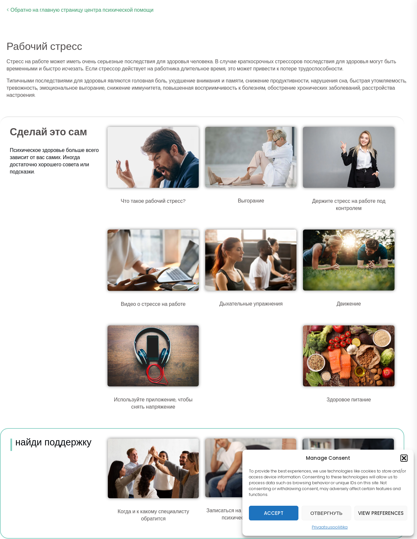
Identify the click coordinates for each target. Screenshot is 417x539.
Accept (273, 513)
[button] (404, 458)
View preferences (381, 513)
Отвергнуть (326, 513)
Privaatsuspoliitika (330, 527)
